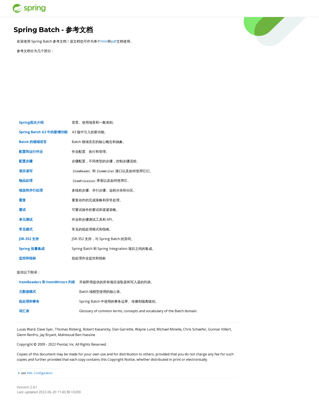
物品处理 (26, 180)
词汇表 (24, 311)
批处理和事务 (29, 301)
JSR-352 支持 (29, 238)
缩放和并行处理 (31, 190)
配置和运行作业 (31, 151)
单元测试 (26, 219)
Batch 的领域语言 (33, 141)
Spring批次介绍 (31, 122)
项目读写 (26, 171)
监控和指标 (27, 258)
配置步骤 (26, 161)
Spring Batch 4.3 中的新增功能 (43, 132)
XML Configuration (40, 373)
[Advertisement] (128, 88)
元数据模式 (27, 291)
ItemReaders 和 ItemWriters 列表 (47, 282)
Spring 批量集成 (32, 248)
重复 (22, 200)
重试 (22, 209)
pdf (113, 41)
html (104, 41)
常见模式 (26, 229)
